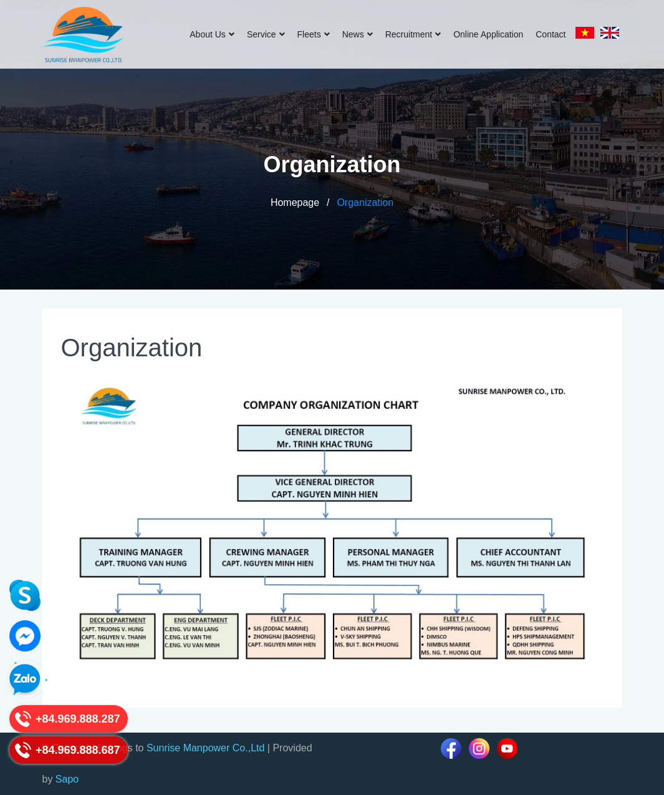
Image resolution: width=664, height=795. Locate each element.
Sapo (67, 779)
